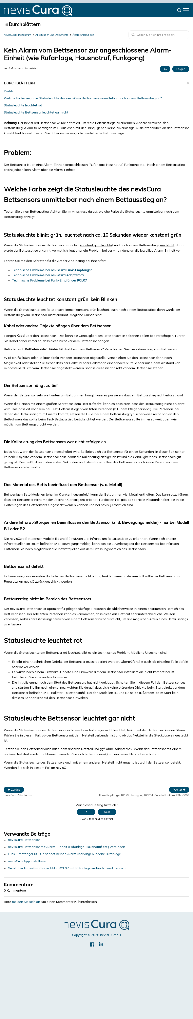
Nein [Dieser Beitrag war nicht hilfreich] (107, 812)
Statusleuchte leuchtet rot (23, 105)
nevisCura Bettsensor (24, 840)
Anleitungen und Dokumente (56, 34)
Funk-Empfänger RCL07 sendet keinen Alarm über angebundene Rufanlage (64, 854)
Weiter (179, 789)
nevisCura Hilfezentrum (19, 34)
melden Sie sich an (26, 902)
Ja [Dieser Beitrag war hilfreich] (86, 812)
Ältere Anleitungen (91, 34)
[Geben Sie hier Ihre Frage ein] (159, 35)
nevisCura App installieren (27, 861)
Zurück (14, 789)
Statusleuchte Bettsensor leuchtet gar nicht (36, 112)
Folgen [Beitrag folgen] (180, 69)
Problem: (10, 91)
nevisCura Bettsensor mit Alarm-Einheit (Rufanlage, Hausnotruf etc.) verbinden (66, 847)
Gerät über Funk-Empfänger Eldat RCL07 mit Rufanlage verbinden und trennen (67, 868)
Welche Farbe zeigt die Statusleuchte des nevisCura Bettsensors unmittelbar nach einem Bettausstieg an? (83, 98)
